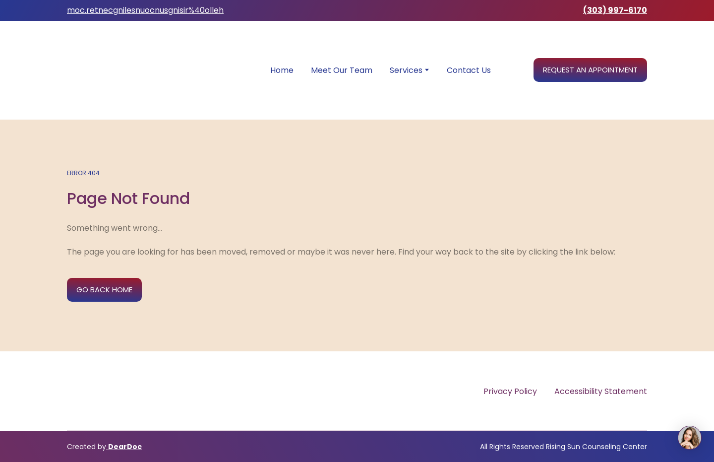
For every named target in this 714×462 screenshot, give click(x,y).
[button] (590, 70)
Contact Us (469, 70)
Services (406, 70)
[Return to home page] (148, 70)
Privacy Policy (510, 391)
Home (282, 70)
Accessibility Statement (600, 391)
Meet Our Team (341, 70)
